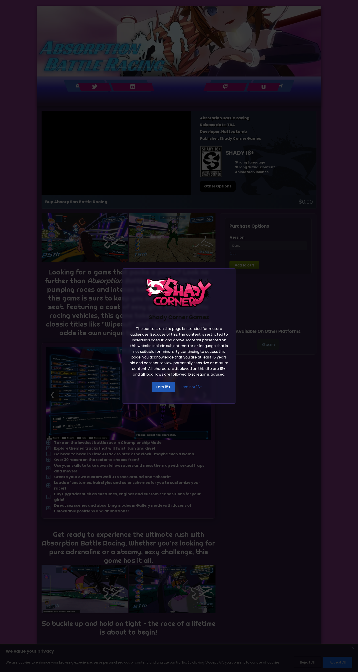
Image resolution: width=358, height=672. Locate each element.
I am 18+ (163, 387)
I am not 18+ (191, 387)
